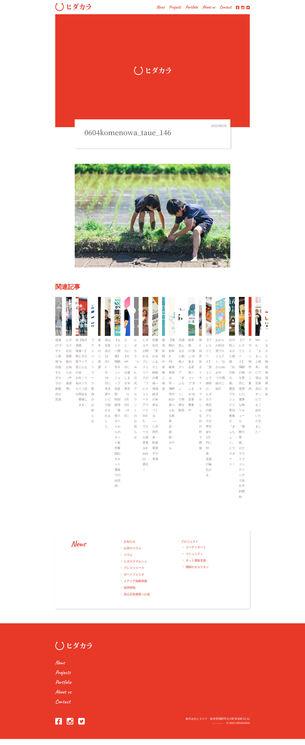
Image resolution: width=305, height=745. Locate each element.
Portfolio (192, 7)
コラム (128, 561)
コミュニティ (195, 560)
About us (208, 7)
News (161, 7)
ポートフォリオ (134, 580)
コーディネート (196, 553)
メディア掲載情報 (136, 587)
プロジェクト (190, 547)
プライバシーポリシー (209, 729)
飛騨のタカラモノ (198, 573)
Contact (225, 7)
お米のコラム (133, 554)
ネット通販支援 (196, 566)
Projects (175, 7)
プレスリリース (134, 574)
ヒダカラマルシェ (136, 567)
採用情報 (130, 593)
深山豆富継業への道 (138, 600)
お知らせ (130, 547)
